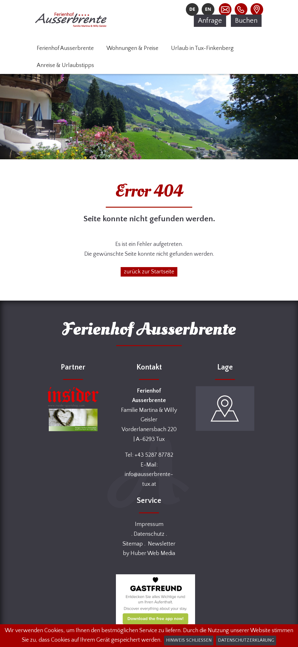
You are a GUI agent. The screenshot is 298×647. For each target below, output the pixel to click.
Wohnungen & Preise (132, 48)
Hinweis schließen (189, 640)
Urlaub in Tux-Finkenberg (202, 48)
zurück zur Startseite (149, 272)
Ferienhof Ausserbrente (65, 48)
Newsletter (161, 544)
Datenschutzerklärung (246, 640)
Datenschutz (149, 534)
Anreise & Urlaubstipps (65, 65)
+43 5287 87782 (154, 455)
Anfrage (210, 21)
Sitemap (133, 544)
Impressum (149, 524)
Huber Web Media (152, 553)
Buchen (246, 21)
